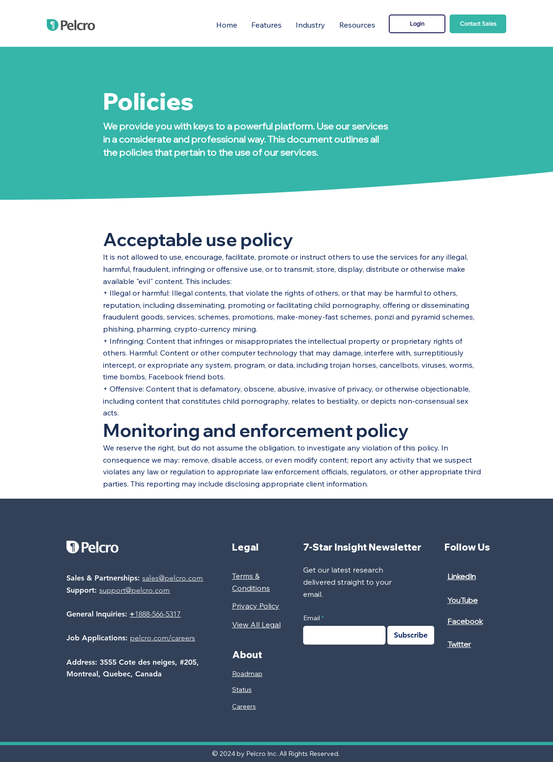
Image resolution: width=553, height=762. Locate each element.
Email (311, 618)
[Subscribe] (410, 635)
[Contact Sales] (478, 24)
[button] (266, 24)
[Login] (417, 24)
